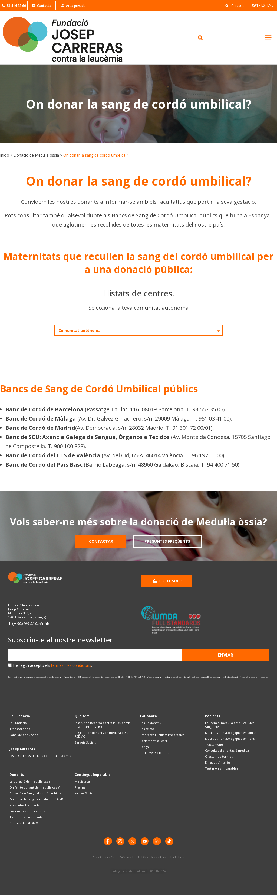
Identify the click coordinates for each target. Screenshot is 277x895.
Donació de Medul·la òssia (36, 155)
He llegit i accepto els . (52, 665)
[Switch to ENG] (271, 5)
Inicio (4, 155)
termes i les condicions (71, 665)
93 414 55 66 (14, 5)
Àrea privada (73, 5)
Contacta (41, 5)
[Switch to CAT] (256, 5)
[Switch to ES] (264, 5)
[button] (234, 5)
